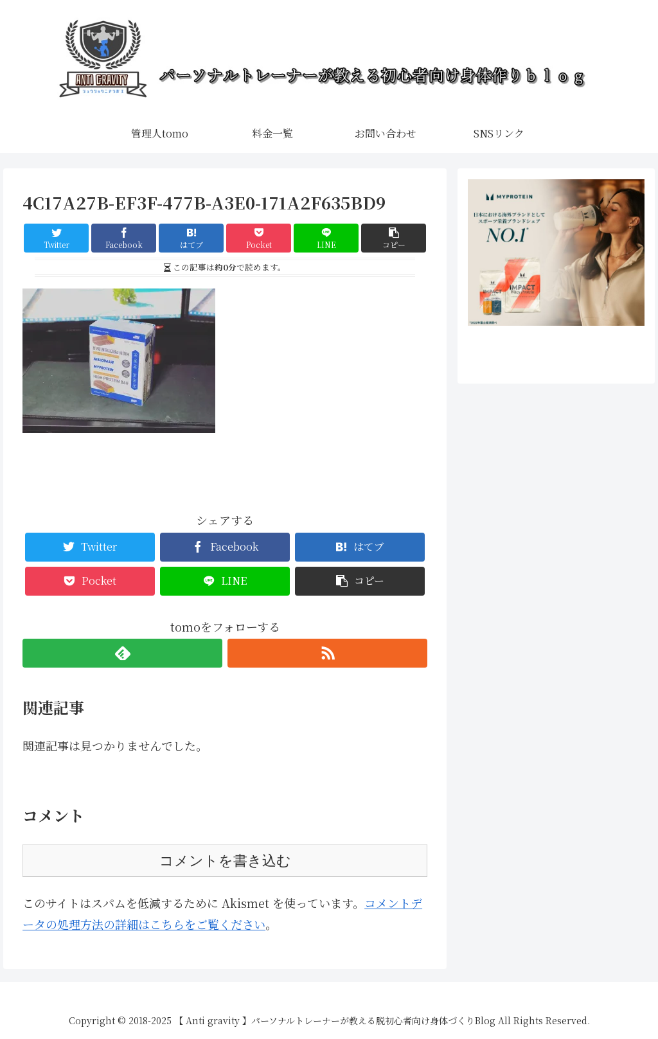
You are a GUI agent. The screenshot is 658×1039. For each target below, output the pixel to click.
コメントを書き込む (225, 861)
